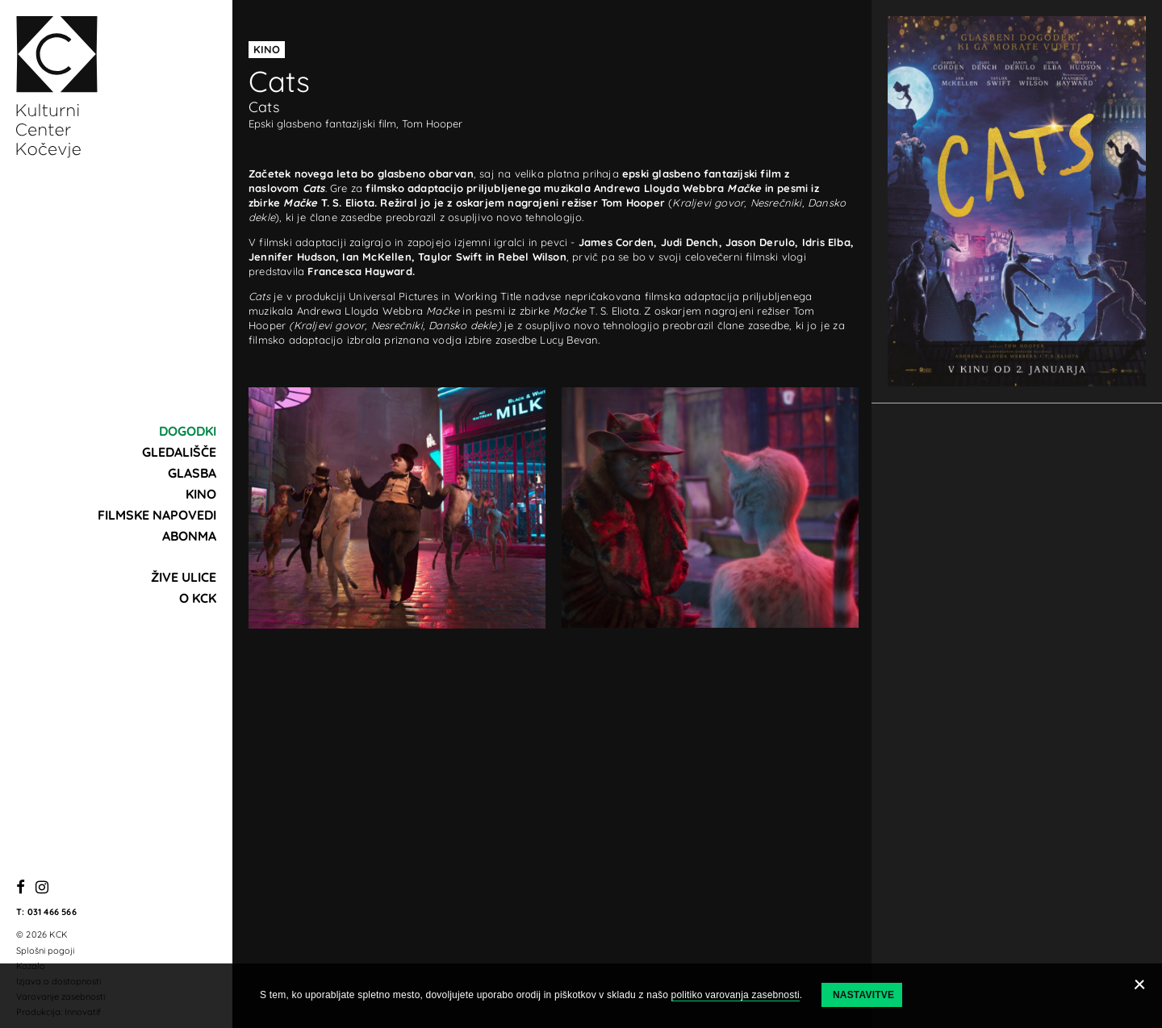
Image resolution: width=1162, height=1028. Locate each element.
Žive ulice (183, 577)
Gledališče (179, 452)
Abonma (189, 536)
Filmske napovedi (157, 515)
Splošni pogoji (45, 950)
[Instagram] (42, 888)
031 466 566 (52, 911)
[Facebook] (20, 888)
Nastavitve (863, 995)
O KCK (197, 598)
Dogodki (187, 431)
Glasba (192, 473)
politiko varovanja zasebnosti (735, 995)
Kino (201, 494)
